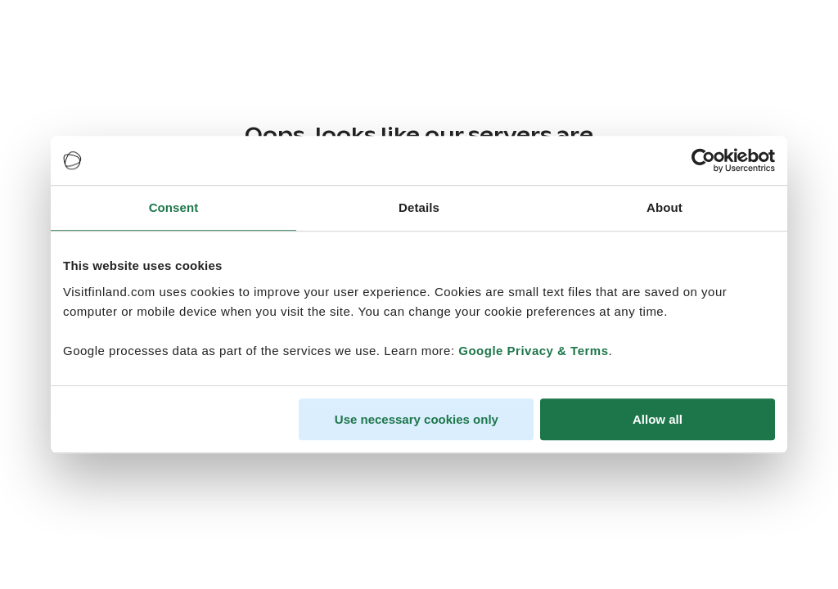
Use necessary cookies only (416, 419)
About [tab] (665, 207)
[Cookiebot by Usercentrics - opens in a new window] (703, 160)
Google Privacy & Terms (533, 350)
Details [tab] (419, 207)
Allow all (658, 419)
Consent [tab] (174, 207)
